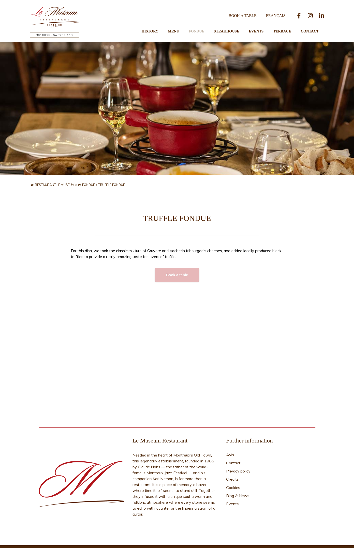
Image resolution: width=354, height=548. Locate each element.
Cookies (233, 469)
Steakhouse (233, 26)
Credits (232, 462)
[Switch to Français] (277, 11)
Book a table (246, 11)
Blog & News (237, 475)
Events (260, 26)
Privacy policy (238, 456)
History (163, 26)
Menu (184, 26)
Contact (310, 26)
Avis (230, 443)
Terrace (284, 26)
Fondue (205, 26)
